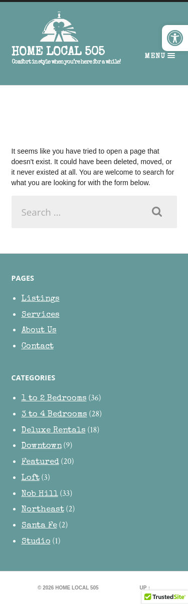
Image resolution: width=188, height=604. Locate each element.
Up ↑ (145, 587)
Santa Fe (39, 525)
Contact (38, 346)
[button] (175, 38)
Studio (36, 541)
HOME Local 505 (58, 53)
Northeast (43, 509)
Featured (40, 462)
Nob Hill (40, 494)
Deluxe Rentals (54, 430)
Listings (41, 299)
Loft (31, 478)
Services (41, 315)
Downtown (42, 446)
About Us (39, 330)
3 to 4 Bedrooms (54, 414)
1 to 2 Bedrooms (54, 398)
